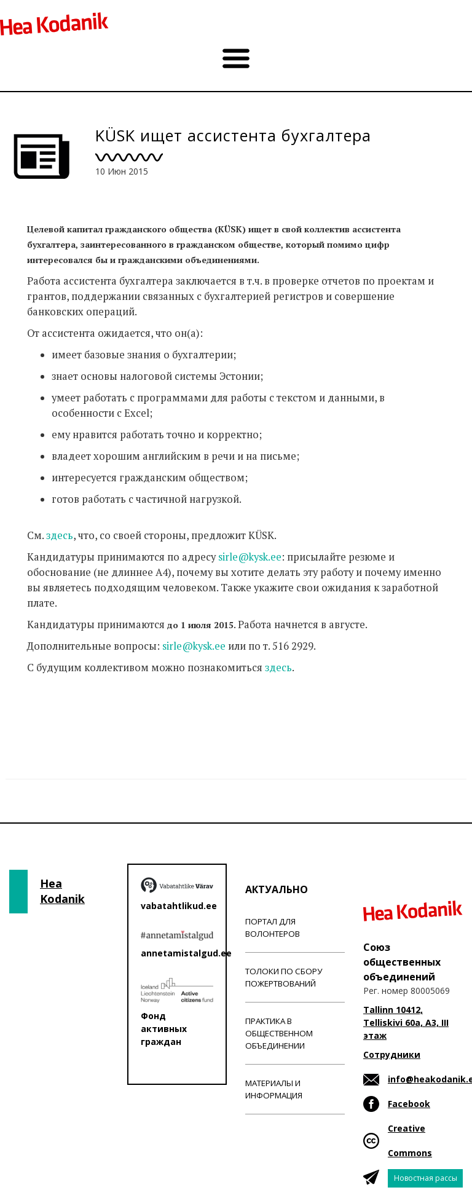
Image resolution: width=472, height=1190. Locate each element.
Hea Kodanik (62, 891)
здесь (59, 535)
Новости (48, 716)
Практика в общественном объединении (279, 1033)
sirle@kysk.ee (249, 557)
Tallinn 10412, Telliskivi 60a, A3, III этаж (406, 1022)
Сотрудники (391, 1054)
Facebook (409, 1103)
